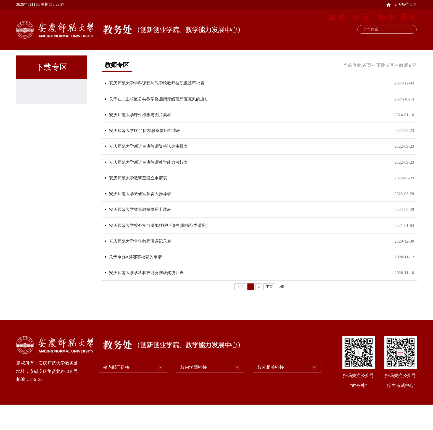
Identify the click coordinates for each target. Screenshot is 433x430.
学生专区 (45, 113)
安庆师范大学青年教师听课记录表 (142, 264)
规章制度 (100, 58)
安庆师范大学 (401, 4)
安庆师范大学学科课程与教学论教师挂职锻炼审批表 (160, 99)
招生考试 (266, 58)
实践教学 (200, 58)
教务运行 (166, 58)
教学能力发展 (233, 58)
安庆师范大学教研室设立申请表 (140, 198)
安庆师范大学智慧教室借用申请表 (142, 231)
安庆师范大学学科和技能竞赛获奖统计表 (149, 297)
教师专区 (45, 132)
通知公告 (400, 58)
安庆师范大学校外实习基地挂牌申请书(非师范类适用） (162, 248)
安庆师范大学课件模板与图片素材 (142, 132)
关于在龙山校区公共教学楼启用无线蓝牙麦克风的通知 (162, 116)
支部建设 (300, 58)
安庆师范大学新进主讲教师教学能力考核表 (151, 182)
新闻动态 (367, 58)
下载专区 (333, 58)
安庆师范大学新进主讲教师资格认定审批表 (151, 165)
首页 (33, 58)
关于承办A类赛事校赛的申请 (137, 281)
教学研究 (133, 58)
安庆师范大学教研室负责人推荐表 (142, 215)
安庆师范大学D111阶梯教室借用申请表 (147, 149)
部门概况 (66, 58)
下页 (269, 312)
